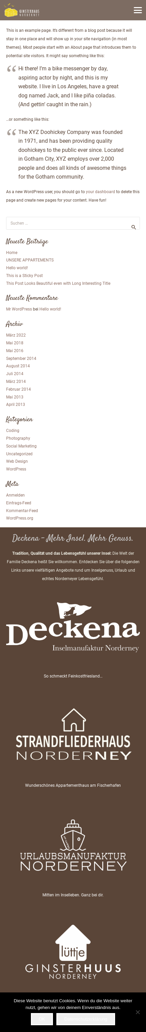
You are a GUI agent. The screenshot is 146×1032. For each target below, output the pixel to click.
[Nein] (137, 1012)
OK (42, 1019)
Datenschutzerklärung (86, 1019)
